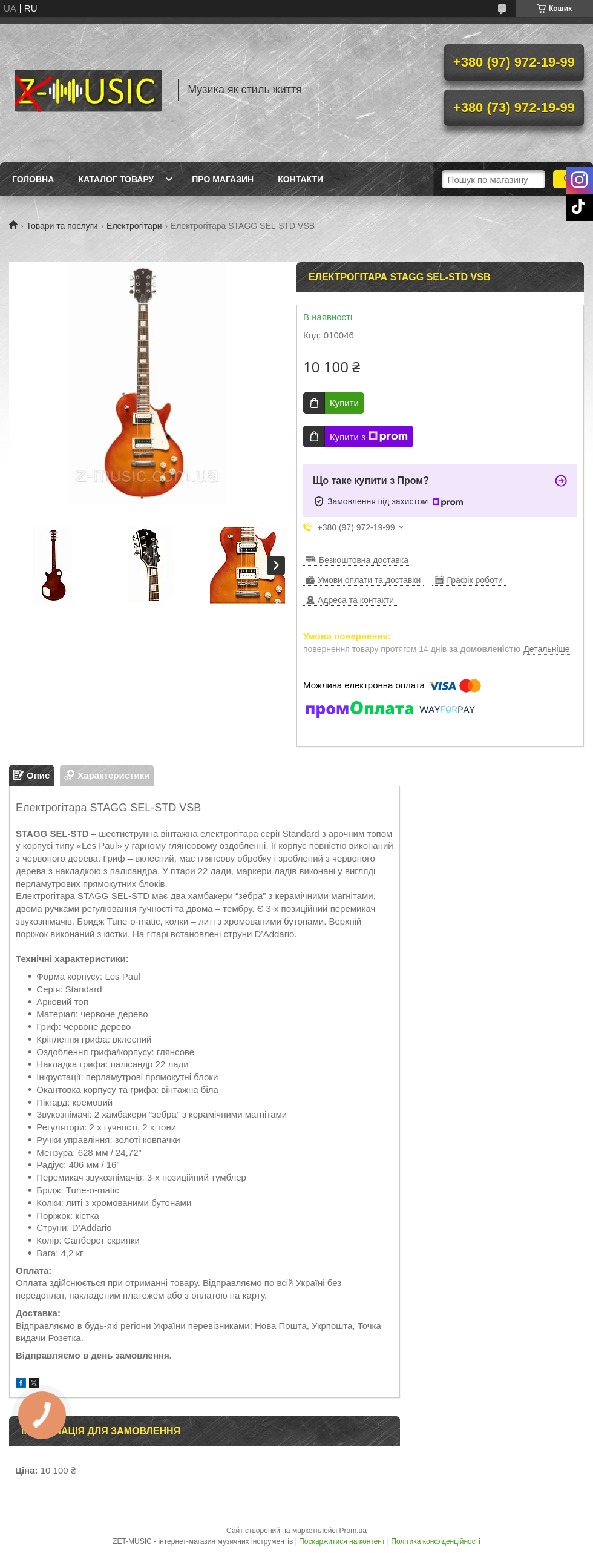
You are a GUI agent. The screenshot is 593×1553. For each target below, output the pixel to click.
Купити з (369, 436)
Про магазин (223, 179)
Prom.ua (353, 1530)
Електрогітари (134, 226)
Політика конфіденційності (435, 1541)
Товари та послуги (61, 226)
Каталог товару (116, 179)
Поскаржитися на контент (342, 1541)
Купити (344, 403)
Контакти (300, 179)
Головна (33, 179)
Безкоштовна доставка (363, 560)
